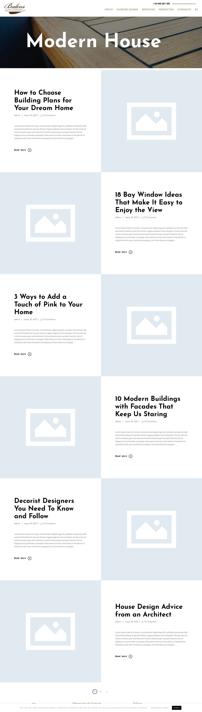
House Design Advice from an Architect (149, 611)
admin (17, 116)
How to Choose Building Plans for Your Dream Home (43, 101)
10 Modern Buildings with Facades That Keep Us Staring (147, 407)
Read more (20, 150)
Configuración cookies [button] (159, 708)
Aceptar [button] (177, 708)
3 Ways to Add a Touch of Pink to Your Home (48, 305)
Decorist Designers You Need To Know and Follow (44, 509)
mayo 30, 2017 (30, 116)
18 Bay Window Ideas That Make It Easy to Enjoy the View (148, 203)
